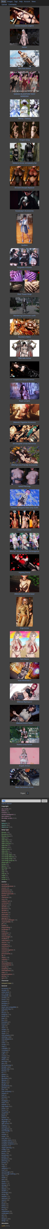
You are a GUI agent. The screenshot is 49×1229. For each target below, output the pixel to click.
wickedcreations (8, 974)
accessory (6, 988)
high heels (7, 1106)
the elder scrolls (9, 818)
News (34, 1)
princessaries (7, 954)
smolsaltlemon (7, 965)
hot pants (6, 1112)
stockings (6, 1192)
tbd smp (6, 868)
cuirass (6, 1056)
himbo (5, 864)
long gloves (7, 1129)
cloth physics (8, 1035)
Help (21, 1)
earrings (6, 1061)
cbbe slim (6, 851)
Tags (16, 1)
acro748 (5, 884)
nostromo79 (7, 946)
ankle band (6, 992)
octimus (5, 948)
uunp (5, 877)
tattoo (5, 1206)
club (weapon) (7, 1039)
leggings (6, 1121)
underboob (7, 1211)
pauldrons (7, 1159)
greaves (6, 1088)
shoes (5, 1181)
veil (4, 1215)
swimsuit (6, 1198)
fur (4, 1073)
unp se (5, 873)
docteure (6, 912)
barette (5, 1005)
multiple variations (10, 1144)
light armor (7, 1123)
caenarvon (6, 897)
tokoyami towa (7, 983)
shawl (4, 1178)
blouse (5, 1013)
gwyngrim (6, 918)
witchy (5, 976)
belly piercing (7, 1009)
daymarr (6, 905)
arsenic (5, 888)
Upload (4, 4)
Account (27, 1)
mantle (5, 1134)
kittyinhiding (7, 927)
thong (5, 1207)
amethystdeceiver (8, 886)
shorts (5, 1183)
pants (5, 1153)
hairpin (5, 1093)
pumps (5, 1163)
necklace (6, 1146)
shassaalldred (7, 963)
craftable (6, 1048)
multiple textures (9, 1142)
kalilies (5, 925)
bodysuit (6, 1014)
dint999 (5, 910)
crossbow (6, 1050)
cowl (4, 1046)
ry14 (4, 961)
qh (3, 955)
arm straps (6, 994)
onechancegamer (8, 950)
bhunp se (6, 834)
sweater (6, 1196)
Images (10, 1)
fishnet (5, 1071)
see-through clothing (10, 1174)
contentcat (6, 903)
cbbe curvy (7, 842)
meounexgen (7, 937)
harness (6, 1097)
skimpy (6, 1185)
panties (6, 1151)
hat (4, 1099)
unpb (5, 875)
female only (8, 1069)
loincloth (6, 1127)
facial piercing (7, 1065)
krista (4, 931)
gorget (5, 1084)
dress (5, 1059)
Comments (12, 4)
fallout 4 (6, 823)
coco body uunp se (9, 860)
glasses (5, 1080)
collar (5, 1043)
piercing (6, 1161)
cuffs (5, 1054)
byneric (5, 895)
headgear (6, 1101)
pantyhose (6, 1155)
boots (5, 1016)
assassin (5, 1001)
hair (5, 1089)
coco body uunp (9, 858)
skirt (5, 1187)
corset (5, 1044)
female (6, 1067)
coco (4, 899)
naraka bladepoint (9, 814)
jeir (4, 924)
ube (4, 870)
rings (4, 1166)
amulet (5, 990)
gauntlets (6, 1078)
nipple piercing (8, 1148)
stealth (5, 1191)
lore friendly (7, 1131)
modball (5, 939)
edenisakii (6, 914)
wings (5, 1221)
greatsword (7, 1086)
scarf (5, 1170)
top (4, 1209)
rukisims (5, 959)
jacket (5, 1114)
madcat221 (6, 933)
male (5, 1133)
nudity (5, 1149)
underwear (7, 1213)
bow (4, 1018)
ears (4, 1063)
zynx (4, 978)
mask (5, 1136)
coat (4, 1041)
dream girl (6, 862)
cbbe (5, 838)
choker (5, 1029)
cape (5, 1026)
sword (5, 1200)
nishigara (6, 944)
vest (4, 1217)
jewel (4, 1116)
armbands (6, 996)
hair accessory (8, 1091)
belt (5, 1011)
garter (5, 1076)
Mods (4, 1)
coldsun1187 (7, 901)
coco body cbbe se (9, 857)
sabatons (6, 1168)
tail (4, 1202)
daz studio (6, 809)
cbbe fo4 (6, 845)
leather (5, 1118)
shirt (4, 1179)
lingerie (5, 1125)
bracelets (6, 1022)
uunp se (6, 879)
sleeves (6, 1189)
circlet (5, 1031)
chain (5, 1028)
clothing (6, 1037)
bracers (5, 1024)
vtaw (5, 972)
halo (4, 1095)
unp (5, 872)
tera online (6, 816)
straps (5, 1194)
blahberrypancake (9, 894)
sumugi (5, 967)
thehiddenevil (7, 970)
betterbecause (7, 892)
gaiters (5, 1074)
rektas (5, 957)
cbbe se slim (7, 849)
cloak (5, 1033)
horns (5, 1110)
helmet (6, 1104)
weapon (6, 1219)
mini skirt (6, 1138)
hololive (6, 813)
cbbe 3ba (7, 840)
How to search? (7, 804)
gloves (5, 1082)
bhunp (5, 832)
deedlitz (6, 907)
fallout (5, 811)
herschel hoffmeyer (9, 920)
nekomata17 (7, 940)
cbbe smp (7, 853)
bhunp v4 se (7, 836)
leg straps (6, 1119)
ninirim (6, 942)
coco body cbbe (8, 855)
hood (5, 1108)
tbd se (5, 866)
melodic (6, 935)
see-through (7, 1172)
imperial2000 (7, 922)
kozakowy (6, 929)
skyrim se (7, 827)
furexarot (6, 916)
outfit (6, 1226)
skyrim (6, 825)
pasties (5, 1157)
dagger (5, 1058)
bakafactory (7, 890)
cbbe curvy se (7, 843)
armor (5, 999)
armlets (5, 998)
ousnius (5, 952)
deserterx (6, 909)
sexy (5, 1176)
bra (4, 1020)
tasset (5, 1204)
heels (5, 1103)
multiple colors (9, 1140)
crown (5, 1052)
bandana (5, 1003)
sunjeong (6, 969)
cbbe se (6, 847)
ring (4, 1164)
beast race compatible (10, 1007)
